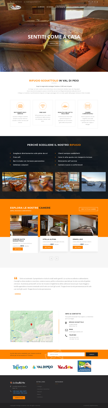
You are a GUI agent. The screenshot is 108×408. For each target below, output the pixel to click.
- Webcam (39, 391)
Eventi (82, 7)
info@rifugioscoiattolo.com (32, 2)
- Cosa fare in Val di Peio (42, 389)
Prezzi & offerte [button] (72, 7)
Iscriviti (91, 354)
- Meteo (38, 394)
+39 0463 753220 (16, 2)
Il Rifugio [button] (41, 7)
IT (89, 2)
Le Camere (50, 7)
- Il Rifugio (39, 386)
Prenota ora (54, 45)
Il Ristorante (60, 7)
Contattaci (91, 7)
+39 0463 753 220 (74, 339)
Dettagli (18, 249)
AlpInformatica (94, 405)
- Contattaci (39, 397)
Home (34, 7)
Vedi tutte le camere (88, 209)
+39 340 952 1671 (74, 337)
